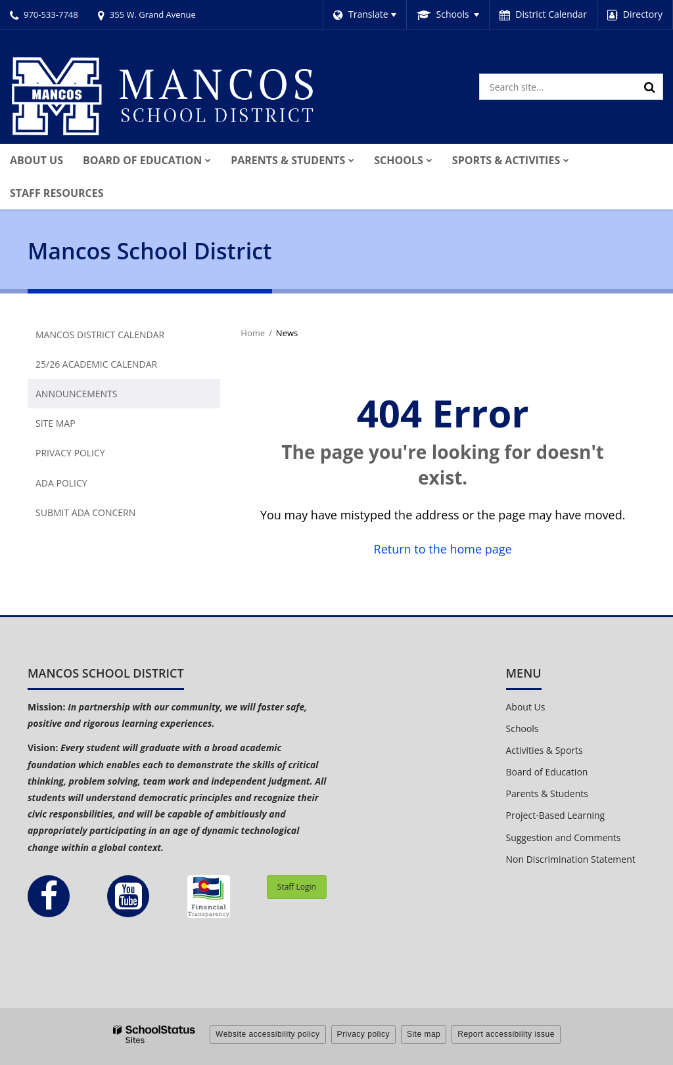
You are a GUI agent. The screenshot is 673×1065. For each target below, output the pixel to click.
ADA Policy (61, 483)
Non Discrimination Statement (571, 859)
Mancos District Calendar (99, 334)
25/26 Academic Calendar (96, 364)
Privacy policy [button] (363, 1034)
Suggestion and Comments (563, 837)
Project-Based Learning (555, 815)
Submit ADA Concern (85, 512)
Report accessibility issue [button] (506, 1034)
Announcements (76, 393)
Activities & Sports (544, 750)
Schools (522, 728)
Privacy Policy (70, 452)
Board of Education (547, 772)
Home (253, 333)
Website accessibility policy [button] (268, 1034)
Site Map (55, 423)
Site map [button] (423, 1034)
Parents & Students (547, 793)
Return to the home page (443, 549)
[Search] (650, 87)
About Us (525, 707)
